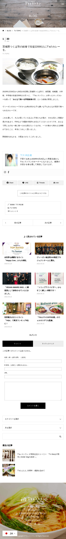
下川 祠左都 (19, 204)
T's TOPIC (5, 54)
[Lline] (25, 182)
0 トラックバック (48, 344)
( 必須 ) (15, 357)
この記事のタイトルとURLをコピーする (33, 193)
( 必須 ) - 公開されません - (16, 365)
